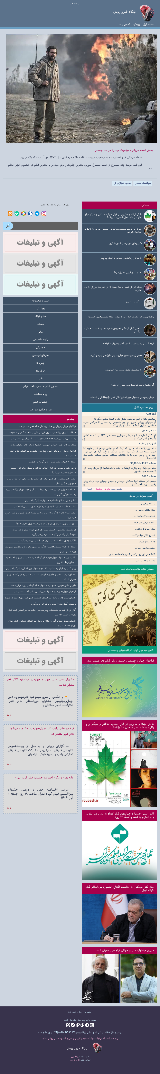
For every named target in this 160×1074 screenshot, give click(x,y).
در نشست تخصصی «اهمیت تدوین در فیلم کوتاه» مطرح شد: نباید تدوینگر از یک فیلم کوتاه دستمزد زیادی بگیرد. (44, 532)
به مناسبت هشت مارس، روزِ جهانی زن (123, 369)
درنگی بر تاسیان (134, 301)
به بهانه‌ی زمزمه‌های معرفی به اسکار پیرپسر (121, 258)
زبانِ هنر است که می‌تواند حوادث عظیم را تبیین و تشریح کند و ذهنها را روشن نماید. (80, 1038)
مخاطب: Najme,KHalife (143, 463)
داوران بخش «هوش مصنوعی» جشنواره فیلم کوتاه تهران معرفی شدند (43, 585)
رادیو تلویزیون (40, 339)
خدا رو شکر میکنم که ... (143, 535)
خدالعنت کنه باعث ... (144, 516)
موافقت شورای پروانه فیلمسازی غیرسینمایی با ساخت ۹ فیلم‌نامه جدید (42, 432)
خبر (40, 378)
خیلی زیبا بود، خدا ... (145, 548)
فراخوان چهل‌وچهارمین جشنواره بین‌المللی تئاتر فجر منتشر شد (45, 591)
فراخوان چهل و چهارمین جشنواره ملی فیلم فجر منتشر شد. (120, 660)
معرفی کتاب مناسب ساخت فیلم (137, 568)
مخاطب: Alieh (149, 476)
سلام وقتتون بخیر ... (145, 510)
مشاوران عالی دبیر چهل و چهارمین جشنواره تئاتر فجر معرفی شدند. (43, 444)
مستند (40, 324)
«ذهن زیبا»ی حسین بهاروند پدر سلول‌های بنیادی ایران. (116, 355)
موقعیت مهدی (143, 183)
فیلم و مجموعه (40, 300)
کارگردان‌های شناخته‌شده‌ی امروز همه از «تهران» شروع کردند (47, 540)
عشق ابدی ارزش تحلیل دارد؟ (128, 272)
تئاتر (40, 331)
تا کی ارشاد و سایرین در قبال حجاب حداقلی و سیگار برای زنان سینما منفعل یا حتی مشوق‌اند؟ (113, 216)
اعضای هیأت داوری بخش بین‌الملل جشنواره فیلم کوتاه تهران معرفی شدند (40, 597)
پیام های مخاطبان (102, 489)
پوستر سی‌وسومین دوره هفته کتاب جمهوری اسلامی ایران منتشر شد (43, 438)
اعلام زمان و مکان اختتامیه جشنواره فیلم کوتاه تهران (50, 500)
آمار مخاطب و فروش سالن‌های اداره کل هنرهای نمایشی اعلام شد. (44, 506)
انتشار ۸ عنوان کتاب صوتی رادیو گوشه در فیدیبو (52, 461)
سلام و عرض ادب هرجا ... (143, 522)
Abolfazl (151, 414)
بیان (72, 1056)
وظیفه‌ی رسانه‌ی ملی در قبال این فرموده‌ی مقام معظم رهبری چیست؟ (121, 316)
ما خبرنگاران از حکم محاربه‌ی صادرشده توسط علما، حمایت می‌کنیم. (113, 330)
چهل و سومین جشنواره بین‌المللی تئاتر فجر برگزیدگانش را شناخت (122, 397)
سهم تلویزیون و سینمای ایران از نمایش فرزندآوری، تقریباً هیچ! (46, 523)
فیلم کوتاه (40, 316)
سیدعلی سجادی (149, 430)
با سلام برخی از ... (146, 503)
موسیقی (40, 347)
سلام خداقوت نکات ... (145, 529)
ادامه (9, 715)
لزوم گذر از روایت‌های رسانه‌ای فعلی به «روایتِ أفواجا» (128, 343)
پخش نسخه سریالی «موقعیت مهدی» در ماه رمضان (124, 150)
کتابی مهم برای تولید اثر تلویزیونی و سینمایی (131, 650)
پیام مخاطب (40, 394)
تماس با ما (124, 24)
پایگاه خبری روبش (124, 12)
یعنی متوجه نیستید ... (144, 560)
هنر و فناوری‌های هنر (40, 409)
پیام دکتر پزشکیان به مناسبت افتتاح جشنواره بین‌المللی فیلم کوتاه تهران (119, 888)
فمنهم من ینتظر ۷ (147, 443)
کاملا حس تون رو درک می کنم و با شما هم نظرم (132, 554)
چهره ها (40, 363)
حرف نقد (40, 370)
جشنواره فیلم (40, 401)
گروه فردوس (74, 1060)
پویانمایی (40, 308)
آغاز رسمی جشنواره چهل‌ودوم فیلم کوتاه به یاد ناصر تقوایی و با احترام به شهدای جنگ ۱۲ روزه (119, 815)
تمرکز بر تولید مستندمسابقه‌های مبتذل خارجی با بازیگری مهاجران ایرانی (113, 230)
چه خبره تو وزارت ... (145, 541)
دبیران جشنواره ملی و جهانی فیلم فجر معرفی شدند (124, 950)
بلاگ (76, 1056)
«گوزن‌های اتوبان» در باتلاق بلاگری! (125, 243)
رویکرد (136, 24)
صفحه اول (148, 24)
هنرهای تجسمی (40, 355)
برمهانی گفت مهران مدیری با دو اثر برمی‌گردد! (53, 604)
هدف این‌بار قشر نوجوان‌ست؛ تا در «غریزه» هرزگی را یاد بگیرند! (113, 288)
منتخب (145, 205)
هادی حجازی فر (122, 183)
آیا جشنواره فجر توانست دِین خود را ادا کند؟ (132, 385)
